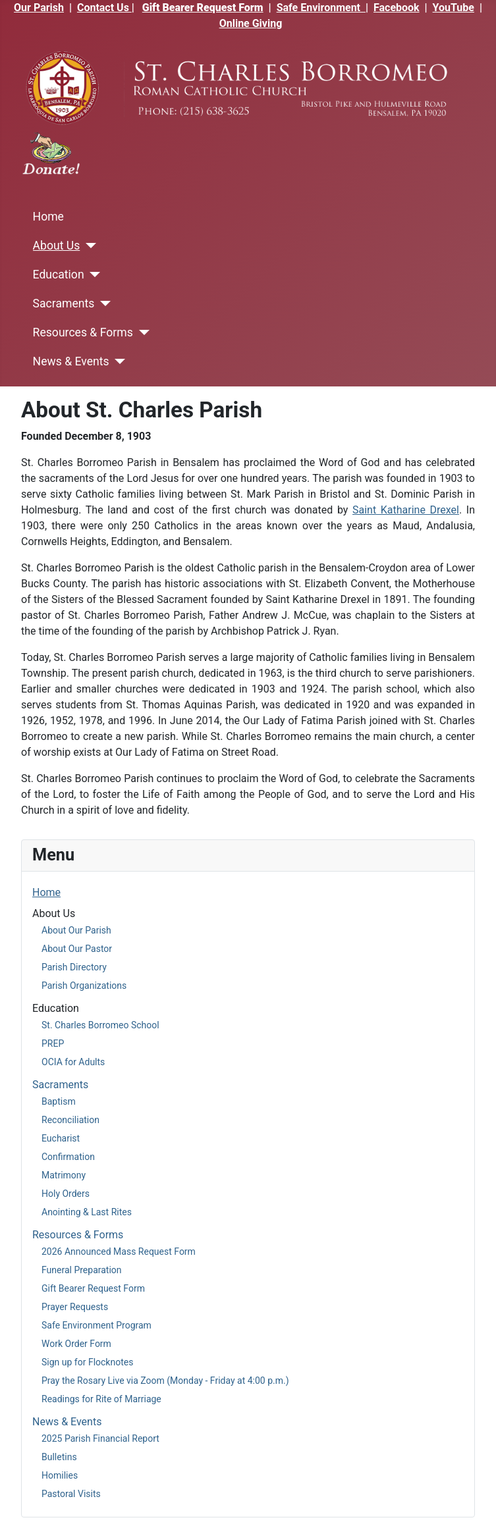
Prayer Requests (74, 1307)
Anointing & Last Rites (86, 1212)
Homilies (59, 1475)
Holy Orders (65, 1193)
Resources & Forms (83, 332)
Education (58, 274)
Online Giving (251, 23)
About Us (56, 245)
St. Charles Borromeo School (100, 1025)
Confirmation (68, 1156)
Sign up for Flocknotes (87, 1362)
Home (48, 216)
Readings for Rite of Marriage (101, 1399)
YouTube (453, 7)
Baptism (58, 1101)
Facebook (396, 7)
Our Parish (39, 7)
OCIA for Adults (73, 1062)
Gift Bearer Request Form (202, 7)
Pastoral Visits (71, 1493)
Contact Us (104, 7)
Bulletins (59, 1457)
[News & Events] (117, 361)
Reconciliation (70, 1120)
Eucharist (60, 1138)
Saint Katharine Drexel (405, 510)
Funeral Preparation (81, 1270)
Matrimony (63, 1175)
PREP (52, 1043)
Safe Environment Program (96, 1325)
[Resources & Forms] (141, 332)
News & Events (71, 361)
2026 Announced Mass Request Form (118, 1251)
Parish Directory (74, 967)
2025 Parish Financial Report (100, 1438)
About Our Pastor (76, 948)
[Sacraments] (102, 303)
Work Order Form (76, 1343)
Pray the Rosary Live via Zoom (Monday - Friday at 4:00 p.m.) (165, 1380)
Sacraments (64, 303)
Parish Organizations (83, 985)
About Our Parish (76, 930)
